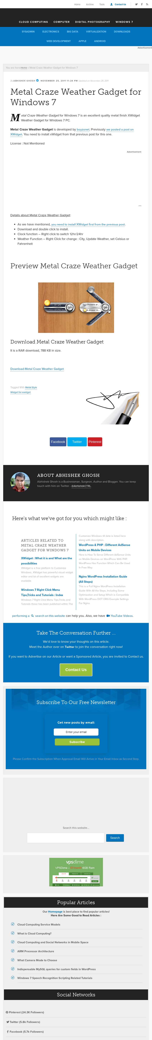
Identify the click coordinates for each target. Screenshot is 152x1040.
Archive (90, 4)
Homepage (55, 912)
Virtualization (96, 32)
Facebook (58, 442)
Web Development (59, 41)
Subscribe (77, 742)
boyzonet (83, 129)
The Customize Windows (76, 13)
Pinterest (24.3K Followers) (25, 1013)
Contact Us (120, 4)
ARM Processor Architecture (35, 952)
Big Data (72, 32)
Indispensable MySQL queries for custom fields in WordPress (56, 970)
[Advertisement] (65, 54)
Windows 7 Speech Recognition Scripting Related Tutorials (54, 979)
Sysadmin (28, 32)
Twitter (77, 442)
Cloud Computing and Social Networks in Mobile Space (52, 943)
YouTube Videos (122, 616)
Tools (102, 4)
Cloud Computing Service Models (38, 925)
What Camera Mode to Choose (37, 961)
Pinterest (95, 442)
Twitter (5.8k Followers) (23, 1023)
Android (100, 41)
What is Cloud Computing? (34, 934)
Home (77, 4)
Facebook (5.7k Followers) (25, 1032)
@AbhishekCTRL (81, 486)
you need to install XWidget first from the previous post (89, 224)
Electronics (50, 32)
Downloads (122, 32)
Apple (82, 41)
